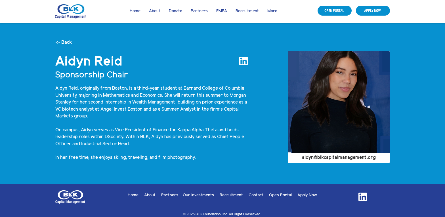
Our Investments (201, 195)
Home (136, 195)
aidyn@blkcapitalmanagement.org (339, 157)
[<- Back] (74, 42)
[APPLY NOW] (373, 11)
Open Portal (283, 195)
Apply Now (307, 195)
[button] (175, 11)
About (152, 195)
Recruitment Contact (244, 195)
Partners (169, 195)
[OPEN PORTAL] (335, 11)
